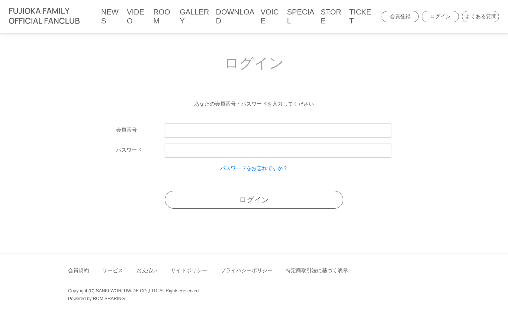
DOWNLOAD (235, 16)
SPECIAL (300, 16)
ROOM (161, 16)
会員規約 (78, 270)
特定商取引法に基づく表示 (317, 270)
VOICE (270, 16)
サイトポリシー (189, 270)
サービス (112, 270)
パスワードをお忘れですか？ (254, 168)
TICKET (360, 16)
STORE (331, 16)
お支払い (146, 270)
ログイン (440, 16)
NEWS (110, 16)
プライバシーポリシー (247, 270)
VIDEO (135, 16)
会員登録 (400, 16)
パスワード (129, 150)
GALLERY (194, 16)
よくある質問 (480, 16)
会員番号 (126, 130)
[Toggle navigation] (87, 16)
